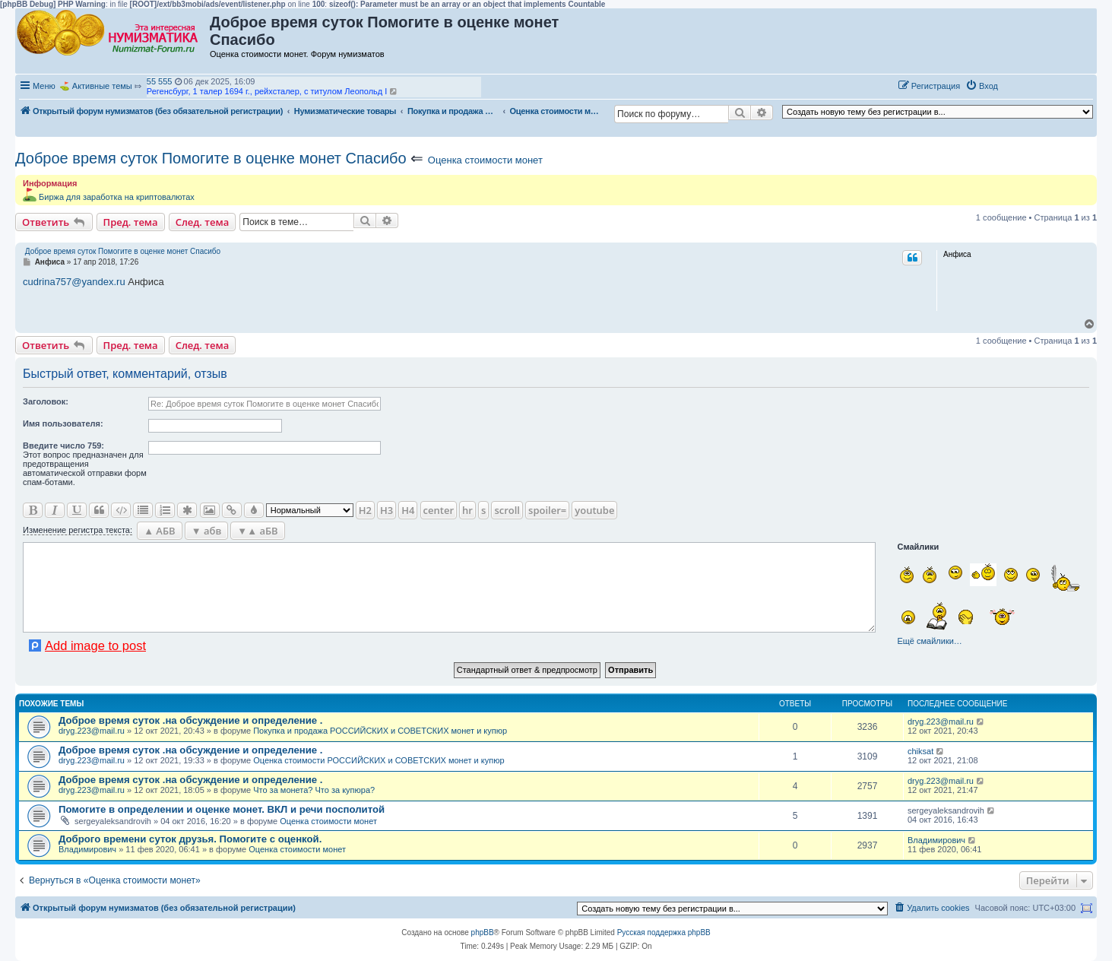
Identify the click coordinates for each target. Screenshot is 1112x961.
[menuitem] (981, 86)
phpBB (482, 932)
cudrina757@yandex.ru (74, 281)
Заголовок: (45, 401)
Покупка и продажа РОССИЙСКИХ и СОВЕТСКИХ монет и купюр (380, 730)
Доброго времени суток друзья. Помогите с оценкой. (190, 839)
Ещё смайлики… (929, 640)
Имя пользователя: (63, 423)
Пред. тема (130, 222)
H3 (386, 510)
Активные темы (102, 85)
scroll (507, 510)
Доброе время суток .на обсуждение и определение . (191, 720)
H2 (365, 510)
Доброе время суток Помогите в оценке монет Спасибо (211, 158)
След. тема (203, 222)
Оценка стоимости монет (485, 160)
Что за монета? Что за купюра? (314, 789)
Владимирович (87, 849)
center (438, 510)
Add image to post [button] (95, 645)
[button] (1019, 85)
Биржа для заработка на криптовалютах (117, 196)
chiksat (920, 751)
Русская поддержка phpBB (664, 932)
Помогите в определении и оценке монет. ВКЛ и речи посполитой (222, 809)
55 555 (160, 81)
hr (467, 510)
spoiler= (547, 510)
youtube (594, 510)
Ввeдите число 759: (63, 445)
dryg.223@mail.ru (92, 730)
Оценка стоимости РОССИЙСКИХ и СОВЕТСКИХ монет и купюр (378, 760)
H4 (407, 510)
